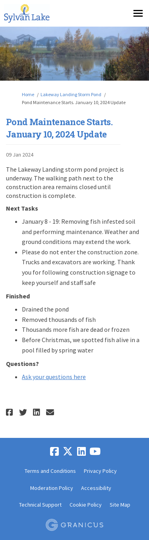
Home (28, 94)
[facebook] (54, 452)
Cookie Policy (86, 504)
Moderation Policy (51, 488)
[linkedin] (81, 452)
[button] (10, 412)
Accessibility (96, 488)
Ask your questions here (54, 377)
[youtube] (95, 452)
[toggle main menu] (138, 13)
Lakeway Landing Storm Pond (71, 94)
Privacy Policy (100, 470)
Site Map (120, 504)
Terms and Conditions (50, 470)
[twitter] (68, 452)
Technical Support (40, 504)
